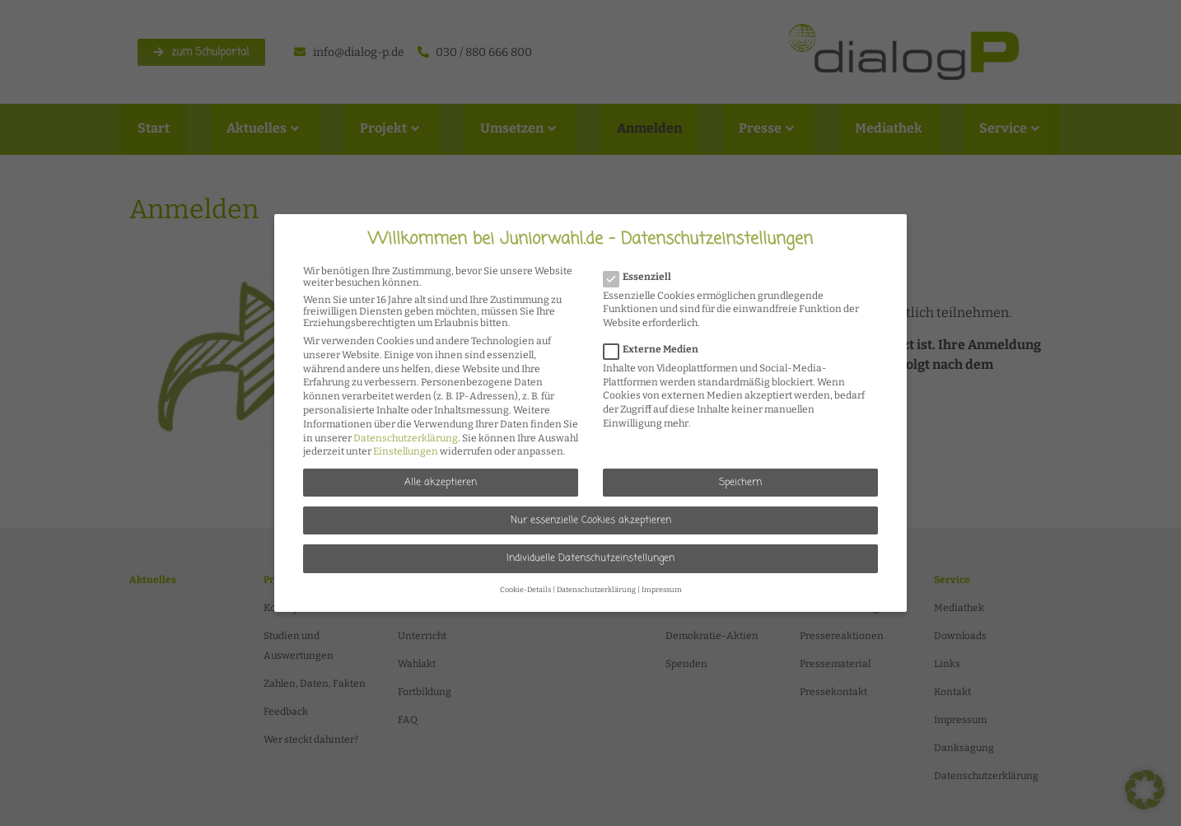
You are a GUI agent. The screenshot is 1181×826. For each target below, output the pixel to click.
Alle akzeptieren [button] (440, 482)
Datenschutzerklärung (405, 438)
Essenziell (642, 276)
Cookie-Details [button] (525, 590)
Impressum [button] (662, 590)
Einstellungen (405, 451)
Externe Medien (656, 349)
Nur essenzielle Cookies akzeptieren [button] (591, 520)
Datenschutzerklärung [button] (596, 590)
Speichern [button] (740, 482)
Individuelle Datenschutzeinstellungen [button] (590, 558)
